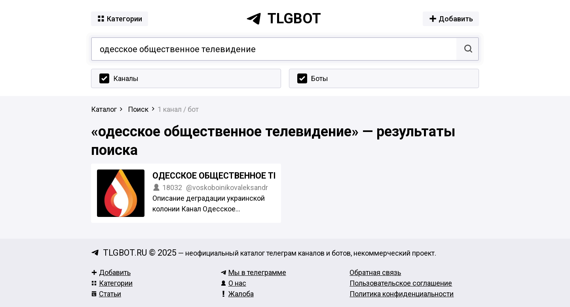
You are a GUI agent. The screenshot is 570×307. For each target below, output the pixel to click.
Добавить (111, 272)
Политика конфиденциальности (402, 294)
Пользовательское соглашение (401, 283)
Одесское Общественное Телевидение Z (243, 176)
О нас (233, 283)
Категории (112, 283)
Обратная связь (375, 272)
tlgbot (283, 18)
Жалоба (237, 294)
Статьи (106, 294)
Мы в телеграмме (253, 272)
